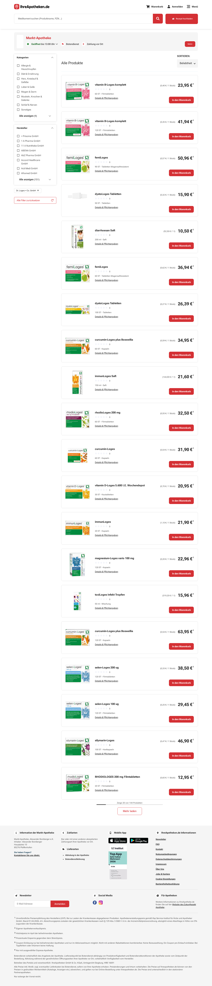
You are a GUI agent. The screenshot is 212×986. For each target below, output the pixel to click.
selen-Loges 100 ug (107, 704)
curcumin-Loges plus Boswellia (114, 339)
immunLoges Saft (105, 376)
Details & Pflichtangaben (106, 98)
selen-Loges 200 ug (107, 667)
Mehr (190, 44)
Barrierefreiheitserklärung (167, 884)
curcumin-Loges (105, 449)
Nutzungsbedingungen (166, 854)
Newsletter (161, 839)
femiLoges (101, 157)
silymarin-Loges (104, 740)
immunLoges (103, 521)
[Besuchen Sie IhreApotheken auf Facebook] (95, 902)
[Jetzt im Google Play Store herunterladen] (139, 840)
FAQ (157, 844)
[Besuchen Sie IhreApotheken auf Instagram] (101, 902)
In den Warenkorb (181, 100)
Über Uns (160, 869)
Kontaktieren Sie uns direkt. (27, 855)
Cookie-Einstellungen (165, 879)
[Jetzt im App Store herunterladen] (117, 840)
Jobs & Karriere (163, 874)
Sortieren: (183, 56)
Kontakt (159, 849)
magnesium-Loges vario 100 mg (114, 558)
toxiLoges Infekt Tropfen (110, 594)
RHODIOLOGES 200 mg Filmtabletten (117, 776)
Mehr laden (129, 811)
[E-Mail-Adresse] (32, 904)
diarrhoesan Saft (105, 230)
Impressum (161, 864)
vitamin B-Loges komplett (110, 84)
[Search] (157, 19)
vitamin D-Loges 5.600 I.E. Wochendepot (120, 485)
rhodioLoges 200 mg (107, 412)
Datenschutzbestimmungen (169, 859)
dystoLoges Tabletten (108, 194)
